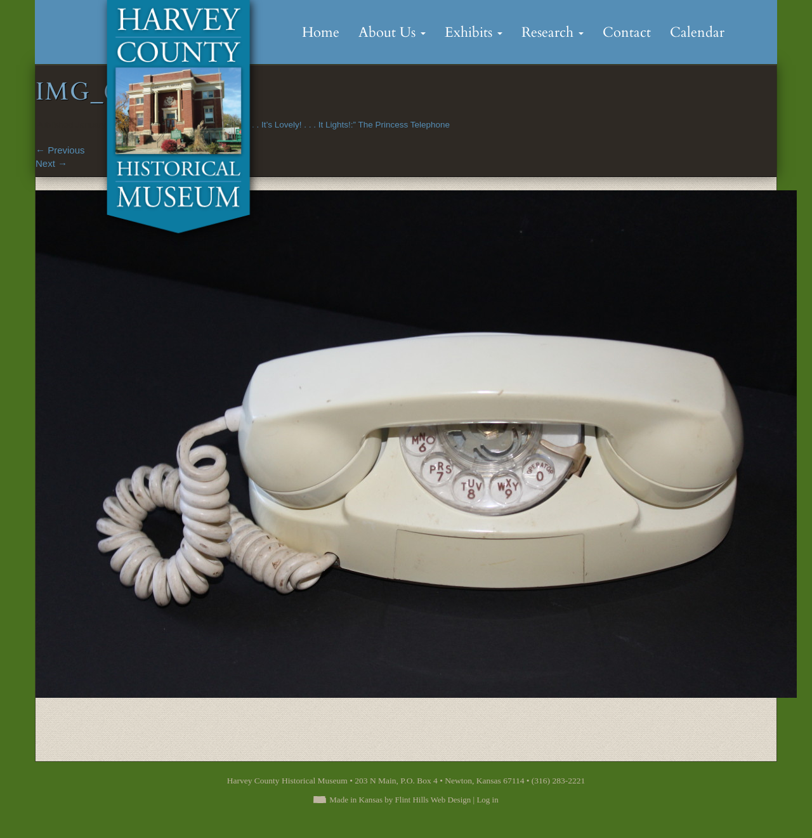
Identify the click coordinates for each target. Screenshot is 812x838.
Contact (627, 32)
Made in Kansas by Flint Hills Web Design (400, 799)
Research (552, 32)
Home (320, 32)
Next (51, 163)
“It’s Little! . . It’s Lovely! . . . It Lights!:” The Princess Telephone (331, 124)
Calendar (697, 32)
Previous (60, 150)
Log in (487, 799)
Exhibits (473, 32)
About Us (392, 32)
